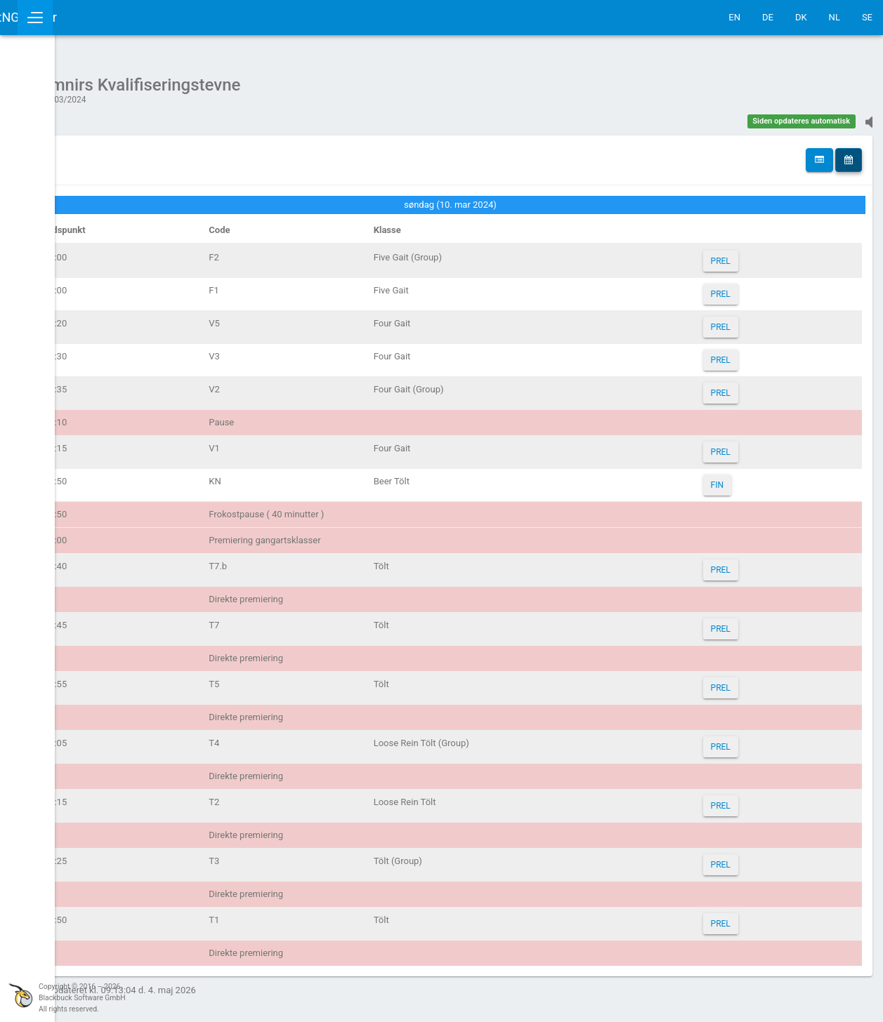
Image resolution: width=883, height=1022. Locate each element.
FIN (744, 478)
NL (834, 17)
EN (734, 17)
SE (867, 17)
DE (767, 17)
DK (801, 17)
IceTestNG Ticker (78, 17)
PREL (748, 254)
